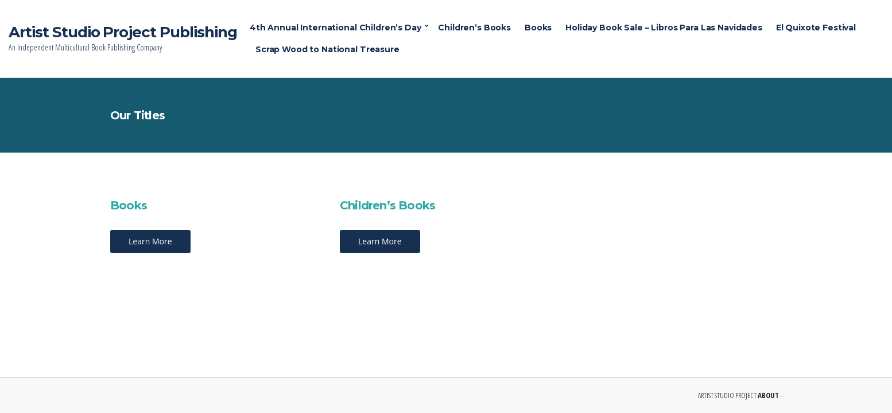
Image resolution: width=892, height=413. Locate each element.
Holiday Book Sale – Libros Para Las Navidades (663, 27)
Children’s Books (474, 27)
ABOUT (768, 395)
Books (538, 27)
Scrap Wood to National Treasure (327, 49)
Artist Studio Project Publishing (123, 32)
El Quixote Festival (816, 27)
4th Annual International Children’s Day (335, 27)
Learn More (150, 241)
